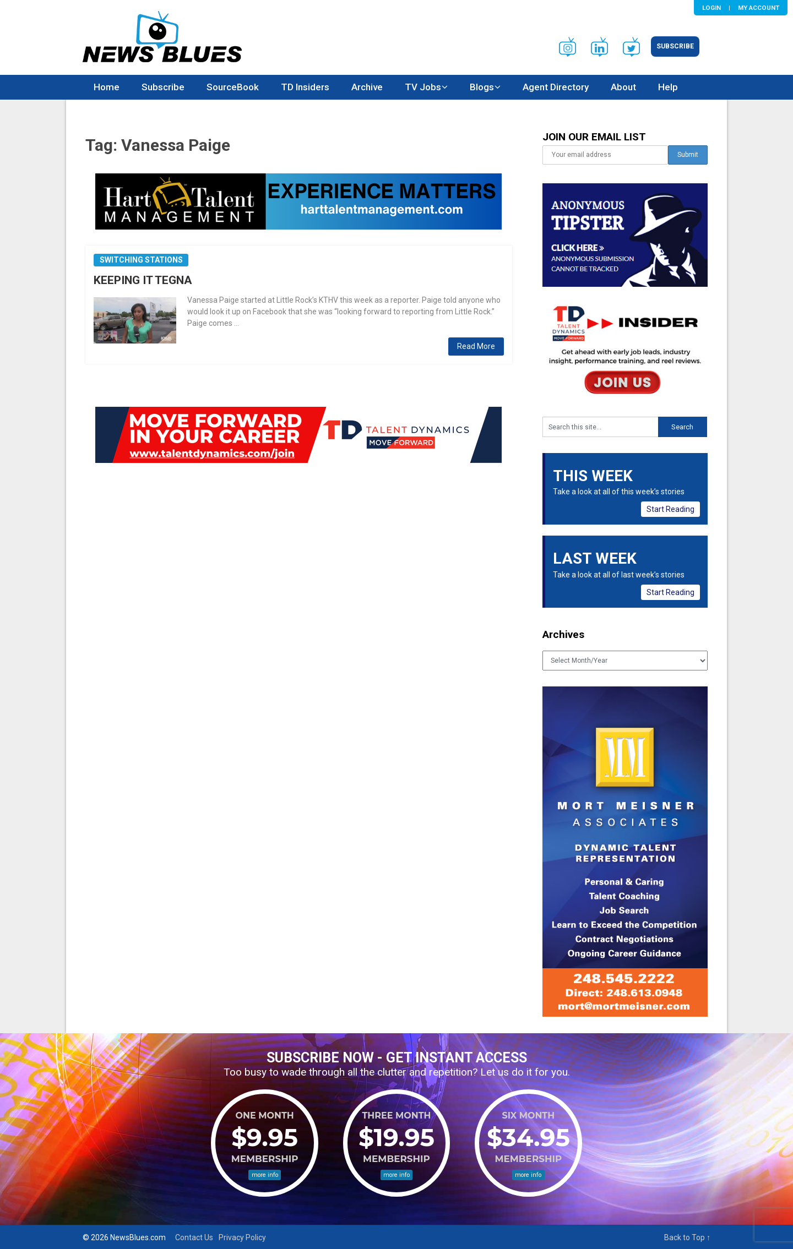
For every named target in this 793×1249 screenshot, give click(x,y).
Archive (367, 86)
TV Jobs (423, 86)
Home (107, 86)
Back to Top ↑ (687, 1237)
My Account (758, 8)
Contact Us (194, 1237)
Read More (476, 346)
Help (668, 86)
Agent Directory (556, 86)
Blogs (482, 86)
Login (711, 8)
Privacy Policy (242, 1237)
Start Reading (670, 509)
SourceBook (233, 86)
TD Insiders (305, 86)
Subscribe (675, 46)
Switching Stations (141, 259)
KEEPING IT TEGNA (143, 280)
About (623, 86)
